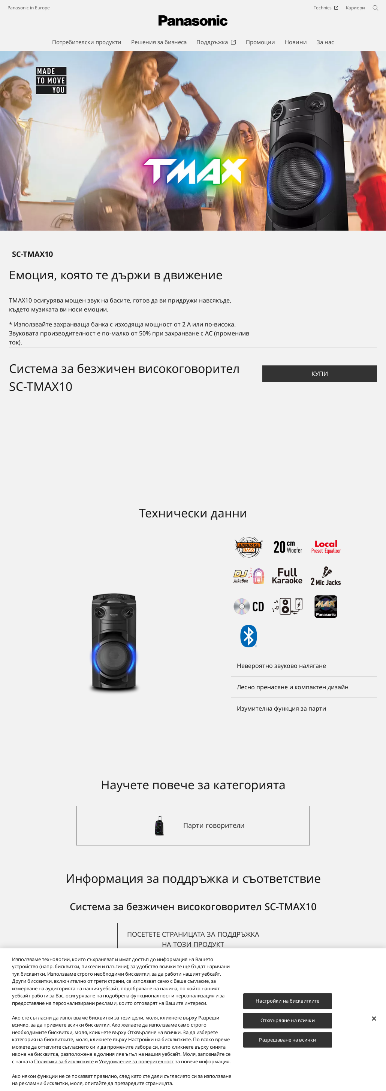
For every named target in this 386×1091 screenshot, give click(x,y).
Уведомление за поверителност (136, 1061)
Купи (319, 374)
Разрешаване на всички (287, 1039)
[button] (319, 373)
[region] (193, 1019)
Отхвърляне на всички (287, 1020)
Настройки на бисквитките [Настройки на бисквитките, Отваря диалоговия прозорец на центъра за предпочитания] (287, 1000)
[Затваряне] (374, 1019)
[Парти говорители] (193, 825)
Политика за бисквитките (64, 1061)
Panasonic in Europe (28, 7)
